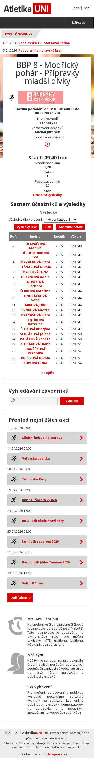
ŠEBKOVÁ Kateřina (35, 291)
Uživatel (79, 22)
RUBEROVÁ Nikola (35, 358)
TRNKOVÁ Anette (35, 310)
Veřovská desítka (36, 458)
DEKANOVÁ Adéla (35, 277)
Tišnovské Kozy (34, 479)
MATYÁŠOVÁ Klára (35, 315)
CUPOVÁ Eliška (35, 363)
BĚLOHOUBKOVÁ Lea (35, 255)
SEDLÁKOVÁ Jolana (35, 334)
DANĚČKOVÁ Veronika (35, 351)
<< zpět (47, 372)
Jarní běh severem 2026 (40, 541)
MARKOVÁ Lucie (35, 272)
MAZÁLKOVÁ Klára (35, 262)
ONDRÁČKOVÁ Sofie (35, 298)
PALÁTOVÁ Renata (35, 339)
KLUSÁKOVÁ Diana (35, 344)
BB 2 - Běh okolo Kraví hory (43, 521)
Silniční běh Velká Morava (42, 438)
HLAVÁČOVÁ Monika (35, 246)
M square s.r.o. (60, 754)
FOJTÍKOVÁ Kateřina (35, 322)
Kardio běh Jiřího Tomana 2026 (46, 562)
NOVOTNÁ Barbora (35, 284)
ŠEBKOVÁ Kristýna (35, 329)
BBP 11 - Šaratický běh (39, 500)
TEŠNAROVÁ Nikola (35, 267)
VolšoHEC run (32, 583)
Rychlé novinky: (19, 34)
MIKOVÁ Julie (35, 305)
